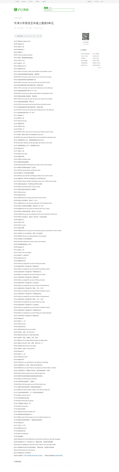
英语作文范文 (96, 58)
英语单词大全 (96, 56)
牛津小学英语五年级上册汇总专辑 (33, 455)
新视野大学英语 (96, 63)
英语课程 (83, 58)
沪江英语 (16, 17)
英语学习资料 (96, 60)
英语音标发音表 (96, 65)
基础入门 (20, 17)
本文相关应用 (57, 455)
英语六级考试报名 (85, 53)
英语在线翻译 (84, 60)
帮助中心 (37, 1)
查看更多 (99, 67)
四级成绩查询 (84, 63)
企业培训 (44, 1)
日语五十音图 (84, 56)
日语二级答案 (96, 53)
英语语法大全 (84, 65)
